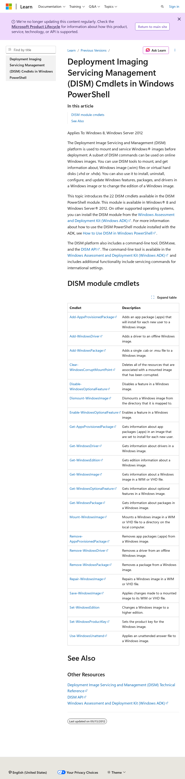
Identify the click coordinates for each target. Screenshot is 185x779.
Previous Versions (93, 50)
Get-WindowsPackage (86, 502)
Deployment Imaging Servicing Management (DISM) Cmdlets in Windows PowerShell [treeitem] (31, 68)
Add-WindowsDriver (84, 336)
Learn (71, 50)
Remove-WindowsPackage (89, 564)
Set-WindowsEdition (84, 607)
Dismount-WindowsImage (89, 398)
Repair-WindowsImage (86, 579)
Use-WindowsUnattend (87, 635)
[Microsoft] (9, 6)
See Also (77, 121)
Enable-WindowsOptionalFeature (94, 412)
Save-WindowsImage (85, 593)
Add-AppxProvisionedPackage (92, 317)
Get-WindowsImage (84, 474)
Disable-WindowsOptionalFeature (88, 386)
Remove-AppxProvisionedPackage (88, 539)
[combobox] (31, 50)
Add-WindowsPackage (86, 350)
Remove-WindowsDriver (87, 550)
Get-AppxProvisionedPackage (91, 426)
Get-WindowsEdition (85, 460)
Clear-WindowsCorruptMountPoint (91, 367)
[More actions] (175, 50)
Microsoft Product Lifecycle (36, 26)
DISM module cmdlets (87, 114)
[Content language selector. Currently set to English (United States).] (28, 772)
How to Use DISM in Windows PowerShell (117, 232)
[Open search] (162, 6)
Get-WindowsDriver (84, 445)
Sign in (174, 6)
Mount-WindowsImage (87, 517)
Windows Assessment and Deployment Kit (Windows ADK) (116, 255)
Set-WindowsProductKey (88, 621)
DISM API (89, 249)
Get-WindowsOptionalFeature (92, 488)
